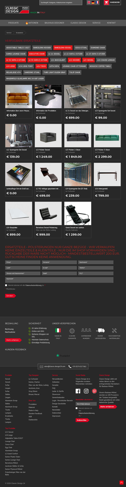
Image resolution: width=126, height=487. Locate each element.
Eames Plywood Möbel (13, 469)
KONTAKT (111, 23)
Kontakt (54, 407)
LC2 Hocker (74, 60)
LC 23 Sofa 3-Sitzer (95, 54)
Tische (7, 410)
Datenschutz (56, 413)
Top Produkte (10, 428)
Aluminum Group (11, 400)
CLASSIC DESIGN (78, 23)
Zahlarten (55, 382)
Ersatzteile (19, 33)
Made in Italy (33, 410)
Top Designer (34, 375)
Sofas (7, 385)
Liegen (7, 388)
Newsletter (56, 410)
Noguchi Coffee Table (100, 66)
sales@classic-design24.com (54, 366)
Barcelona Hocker (42, 48)
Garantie (55, 385)
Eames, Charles (34, 382)
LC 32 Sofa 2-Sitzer (15, 60)
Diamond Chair (98, 48)
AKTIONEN (31, 22)
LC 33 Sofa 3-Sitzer (38, 60)
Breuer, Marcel (34, 394)
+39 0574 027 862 (79, 366)
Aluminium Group (11, 450)
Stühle (7, 394)
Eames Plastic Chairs (12, 457)
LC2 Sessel (9, 432)
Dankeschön (33, 420)
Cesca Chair (9, 444)
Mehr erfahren (12, 340)
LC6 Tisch (41, 66)
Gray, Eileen (33, 391)
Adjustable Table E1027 (14, 438)
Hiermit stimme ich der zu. (25, 285)
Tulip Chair (74, 72)
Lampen (8, 413)
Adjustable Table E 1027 (18, 48)
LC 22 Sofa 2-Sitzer (73, 54)
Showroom (56, 394)
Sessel (7, 379)
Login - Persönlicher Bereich (62, 400)
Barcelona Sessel (63, 48)
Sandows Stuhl (32, 72)
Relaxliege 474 (13, 72)
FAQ (53, 388)
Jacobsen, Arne (34, 388)
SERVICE (97, 23)
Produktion (33, 404)
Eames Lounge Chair (15, 54)
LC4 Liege (10, 66)
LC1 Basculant (58, 60)
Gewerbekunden (58, 397)
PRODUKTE (13, 23)
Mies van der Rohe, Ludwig (38, 385)
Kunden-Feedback (35, 413)
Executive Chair (37, 54)
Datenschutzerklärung (33, 285)
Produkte (8, 375)
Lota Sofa (54, 66)
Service (9, 33)
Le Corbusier (33, 379)
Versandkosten (57, 379)
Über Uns (32, 400)
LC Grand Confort (11, 454)
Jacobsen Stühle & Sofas (14, 466)
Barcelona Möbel (11, 463)
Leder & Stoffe (58, 391)
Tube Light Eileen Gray (54, 72)
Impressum (56, 416)
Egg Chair (8, 447)
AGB (30, 416)
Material (32, 407)
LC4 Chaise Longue (106, 60)
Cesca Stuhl (81, 48)
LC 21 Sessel (54, 54)
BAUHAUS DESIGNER (54, 23)
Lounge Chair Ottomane (74, 66)
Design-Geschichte (59, 403)
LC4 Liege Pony (26, 66)
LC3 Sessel (89, 60)
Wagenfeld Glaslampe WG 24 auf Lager (25, 78)
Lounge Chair (10, 441)
